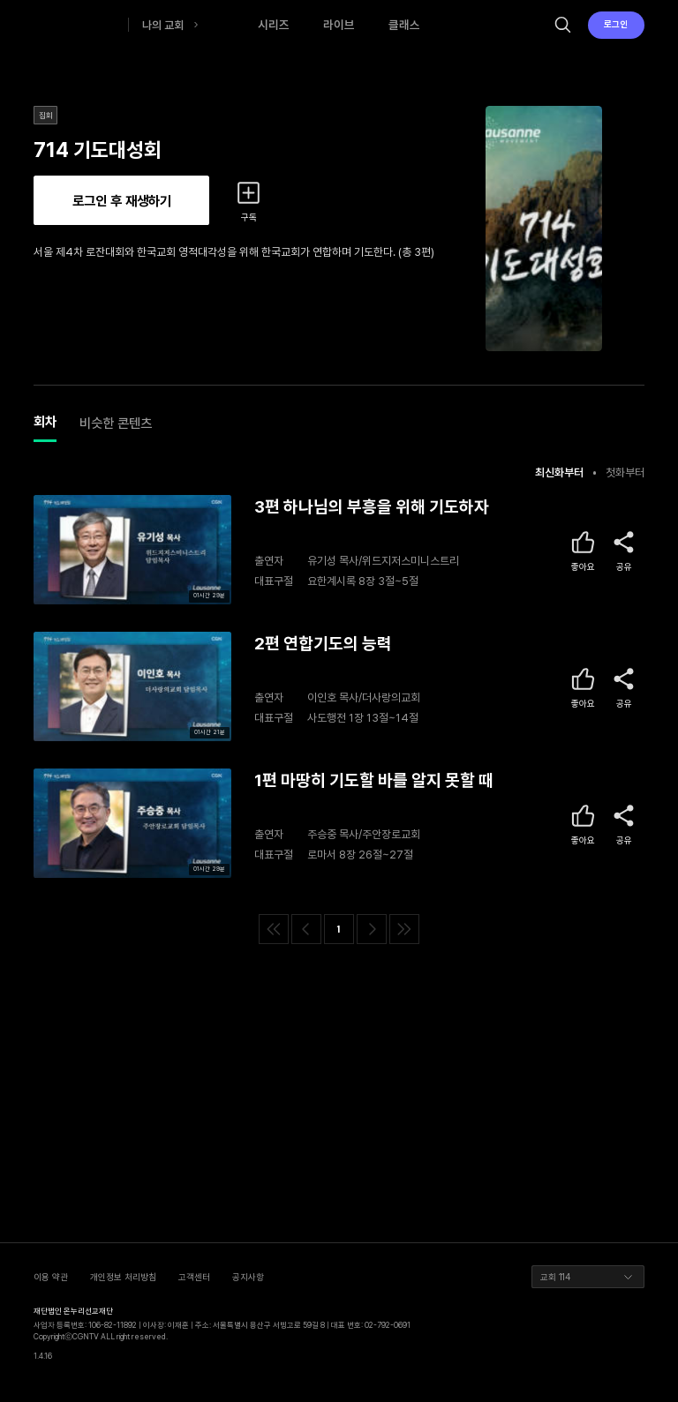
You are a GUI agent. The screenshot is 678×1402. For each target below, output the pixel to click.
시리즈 (274, 25)
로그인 (616, 24)
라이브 (339, 25)
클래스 (404, 25)
